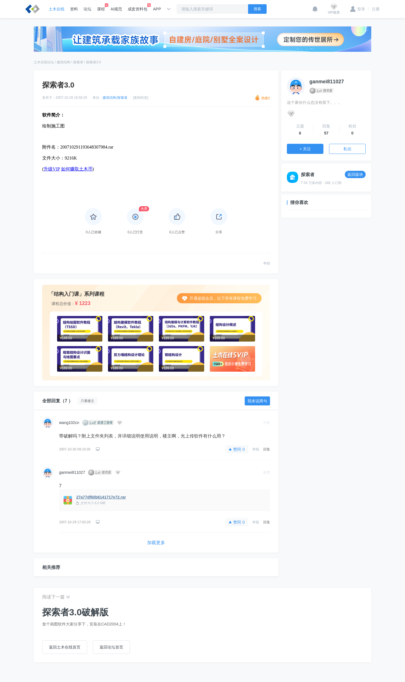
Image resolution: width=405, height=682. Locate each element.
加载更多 (156, 542)
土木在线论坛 (44, 62)
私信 (347, 149)
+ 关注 (305, 149)
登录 (357, 9)
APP (157, 9)
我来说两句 (257, 401)
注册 (374, 9)
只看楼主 (87, 401)
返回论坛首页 (111, 647)
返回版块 (355, 174)
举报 (266, 263)
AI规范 (116, 9)
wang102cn (69, 422)
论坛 (87, 9)
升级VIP (52, 169)
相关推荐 (51, 567)
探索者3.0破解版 (75, 612)
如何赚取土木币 (77, 169)
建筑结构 (63, 62)
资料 (74, 9)
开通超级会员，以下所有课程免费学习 (219, 298)
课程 (101, 7)
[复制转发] (140, 98)
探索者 (78, 62)
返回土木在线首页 (64, 647)
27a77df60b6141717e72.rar (101, 497)
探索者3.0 (93, 62)
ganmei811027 (72, 472)
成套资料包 (137, 7)
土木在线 (56, 9)
